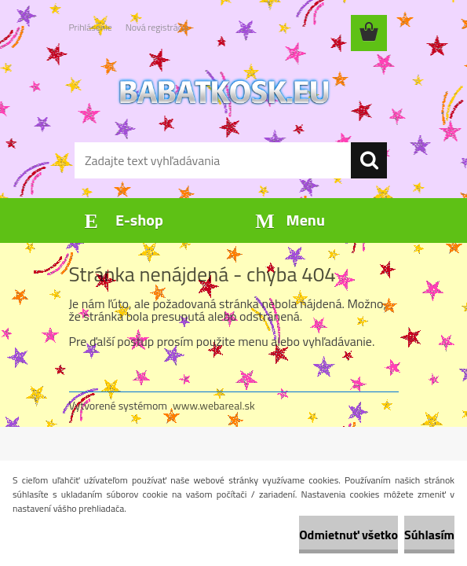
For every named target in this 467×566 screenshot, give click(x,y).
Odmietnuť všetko (348, 534)
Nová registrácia (157, 27)
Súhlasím (429, 534)
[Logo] (224, 91)
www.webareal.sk (214, 405)
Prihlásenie (90, 27)
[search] (369, 160)
